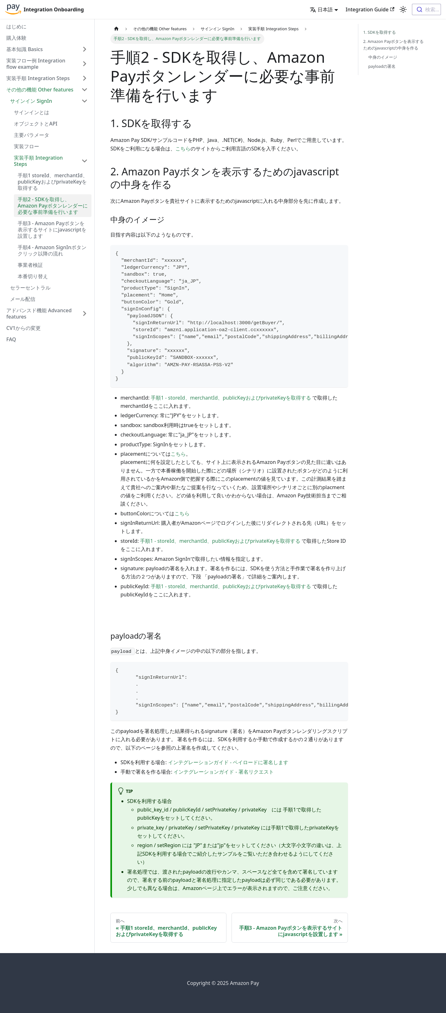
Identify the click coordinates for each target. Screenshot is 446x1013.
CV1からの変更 (23, 328)
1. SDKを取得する (379, 32)
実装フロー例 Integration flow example (35, 63)
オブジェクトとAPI (35, 123)
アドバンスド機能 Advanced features (39, 313)
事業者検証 (30, 264)
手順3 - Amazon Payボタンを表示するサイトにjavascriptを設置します (52, 229)
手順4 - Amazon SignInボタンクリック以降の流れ (52, 250)
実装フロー (26, 146)
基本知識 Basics (24, 49)
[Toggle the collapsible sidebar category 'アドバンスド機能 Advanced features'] (84, 313)
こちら (183, 148)
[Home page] (116, 29)
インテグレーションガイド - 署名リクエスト (223, 771)
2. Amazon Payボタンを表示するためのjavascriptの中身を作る (393, 44)
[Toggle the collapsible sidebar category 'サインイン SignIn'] (84, 101)
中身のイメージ (382, 57)
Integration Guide (370, 9)
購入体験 (16, 37)
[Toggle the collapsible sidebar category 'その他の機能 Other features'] (84, 90)
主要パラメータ (31, 135)
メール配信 (22, 299)
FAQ (11, 339)
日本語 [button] (321, 9)
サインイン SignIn (31, 100)
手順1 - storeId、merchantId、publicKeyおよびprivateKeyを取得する (231, 397)
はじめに (16, 26)
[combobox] (426, 9)
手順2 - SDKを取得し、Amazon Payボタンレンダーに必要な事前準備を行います (53, 205)
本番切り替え (33, 276)
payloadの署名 (382, 66)
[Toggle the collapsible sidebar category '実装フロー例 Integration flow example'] (84, 64)
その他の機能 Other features (39, 89)
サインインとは (31, 112)
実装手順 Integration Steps (38, 78)
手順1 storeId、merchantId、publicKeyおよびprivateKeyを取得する (53, 181)
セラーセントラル (30, 287)
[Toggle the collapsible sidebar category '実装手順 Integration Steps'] (84, 161)
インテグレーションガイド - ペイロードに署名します (228, 762)
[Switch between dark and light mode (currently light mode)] (403, 9)
